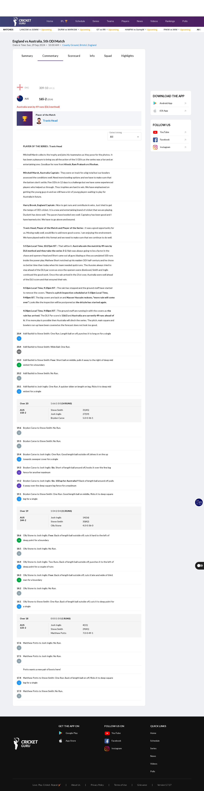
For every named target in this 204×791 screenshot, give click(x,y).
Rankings (170, 21)
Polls (185, 21)
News (140, 21)
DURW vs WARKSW (74, 29)
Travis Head (50, 120)
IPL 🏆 (64, 21)
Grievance (142, 785)
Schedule (80, 21)
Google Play (68, 733)
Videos (154, 21)
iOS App (160, 110)
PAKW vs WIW (177, 29)
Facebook (161, 139)
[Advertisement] (102, 7)
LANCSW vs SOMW (35, 29)
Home (50, 21)
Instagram (161, 147)
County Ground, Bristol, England (79, 45)
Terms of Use (120, 785)
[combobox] (124, 137)
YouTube (161, 132)
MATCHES (8, 29)
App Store (67, 741)
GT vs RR (108, 29)
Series (96, 21)
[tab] (27, 57)
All (199, 29)
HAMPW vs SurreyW (141, 29)
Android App (162, 103)
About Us (75, 785)
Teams (110, 21)
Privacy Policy (97, 785)
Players (125, 21)
